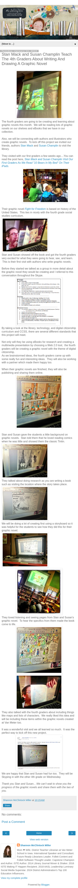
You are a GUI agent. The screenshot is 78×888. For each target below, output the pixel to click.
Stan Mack (27, 145)
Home (39, 833)
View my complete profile (14, 878)
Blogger (45, 884)
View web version (39, 839)
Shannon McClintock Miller (35, 845)
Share (7, 805)
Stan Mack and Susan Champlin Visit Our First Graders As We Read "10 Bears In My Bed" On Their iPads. (37, 163)
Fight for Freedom (35, 209)
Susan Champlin (48, 145)
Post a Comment (13, 822)
